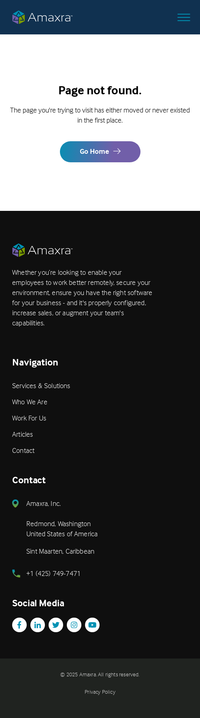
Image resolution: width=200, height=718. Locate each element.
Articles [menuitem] (22, 434)
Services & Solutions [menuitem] (41, 385)
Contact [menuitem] (23, 450)
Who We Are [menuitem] (29, 401)
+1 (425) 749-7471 (53, 573)
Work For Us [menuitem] (29, 418)
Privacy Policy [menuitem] (100, 691)
